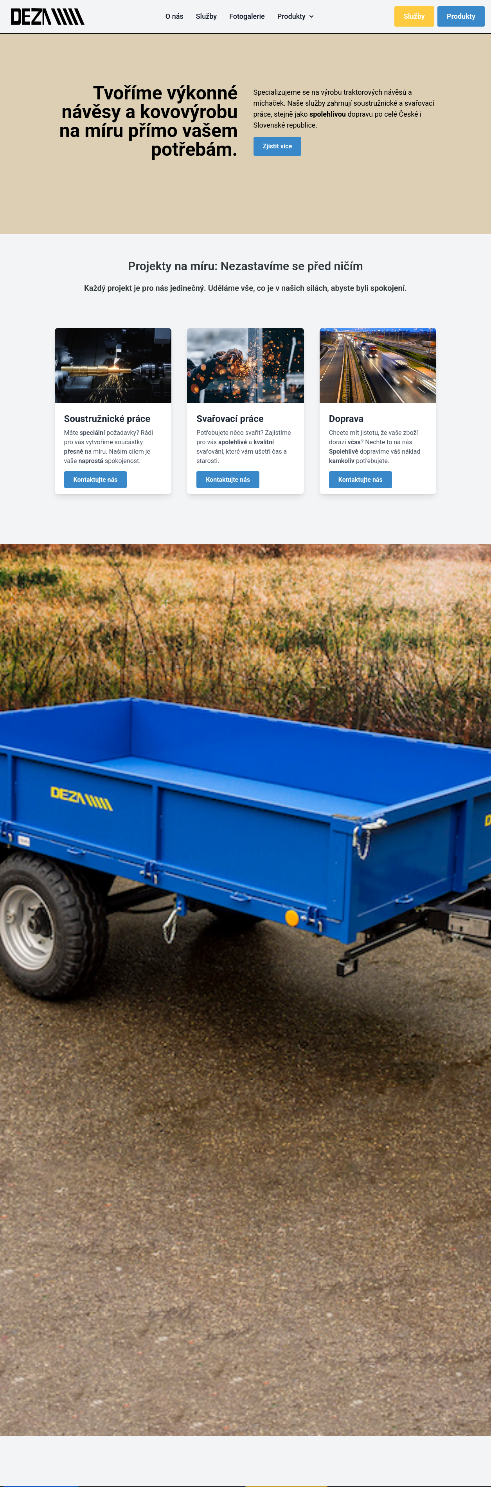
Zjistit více (277, 146)
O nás (174, 16)
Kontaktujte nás (96, 479)
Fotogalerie (247, 16)
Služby (206, 16)
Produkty (295, 16)
